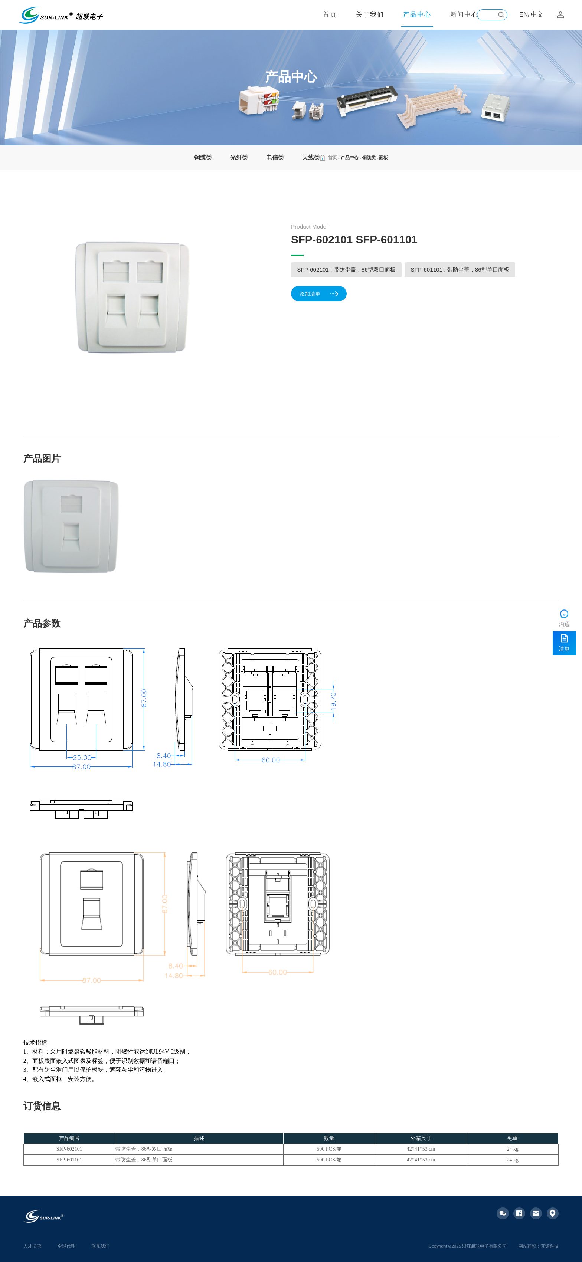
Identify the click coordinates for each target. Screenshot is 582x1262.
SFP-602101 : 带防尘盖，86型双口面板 (346, 269)
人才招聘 (32, 1245)
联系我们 (100, 1245)
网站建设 (527, 1245)
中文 (537, 14)
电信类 (275, 157)
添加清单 (319, 295)
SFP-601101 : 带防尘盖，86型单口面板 (460, 269)
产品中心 (417, 14)
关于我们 (370, 14)
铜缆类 (203, 157)
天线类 (311, 157)
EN (523, 14)
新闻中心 (464, 14)
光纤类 (239, 157)
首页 (330, 14)
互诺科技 (550, 1245)
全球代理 (66, 1245)
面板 (383, 157)
